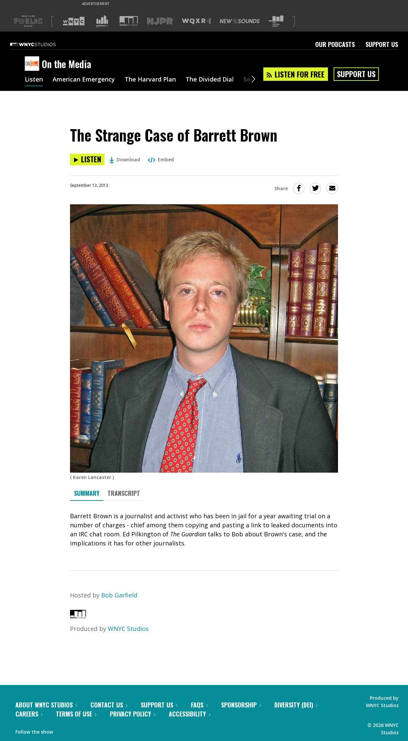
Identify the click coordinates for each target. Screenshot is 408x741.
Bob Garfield (119, 595)
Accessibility (189, 713)
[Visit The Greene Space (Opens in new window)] (276, 21)
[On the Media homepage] (33, 64)
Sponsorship (241, 704)
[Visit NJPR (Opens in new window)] (160, 21)
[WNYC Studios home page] (41, 44)
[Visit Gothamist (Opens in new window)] (102, 21)
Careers (29, 713)
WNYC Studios (128, 629)
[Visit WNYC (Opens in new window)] (73, 21)
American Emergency (84, 80)
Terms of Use (76, 713)
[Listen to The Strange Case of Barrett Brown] (87, 159)
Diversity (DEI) (296, 704)
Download (125, 159)
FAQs (199, 704)
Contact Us (108, 704)
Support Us (381, 44)
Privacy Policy (132, 713)
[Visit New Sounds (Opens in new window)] (240, 21)
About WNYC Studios (46, 704)
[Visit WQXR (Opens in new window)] (196, 21)
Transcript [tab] (124, 493)
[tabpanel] (204, 530)
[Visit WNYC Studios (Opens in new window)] (129, 21)
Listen (34, 80)
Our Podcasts (335, 44)
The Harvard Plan (150, 80)
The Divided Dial (210, 80)
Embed (161, 159)
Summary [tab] (86, 493)
